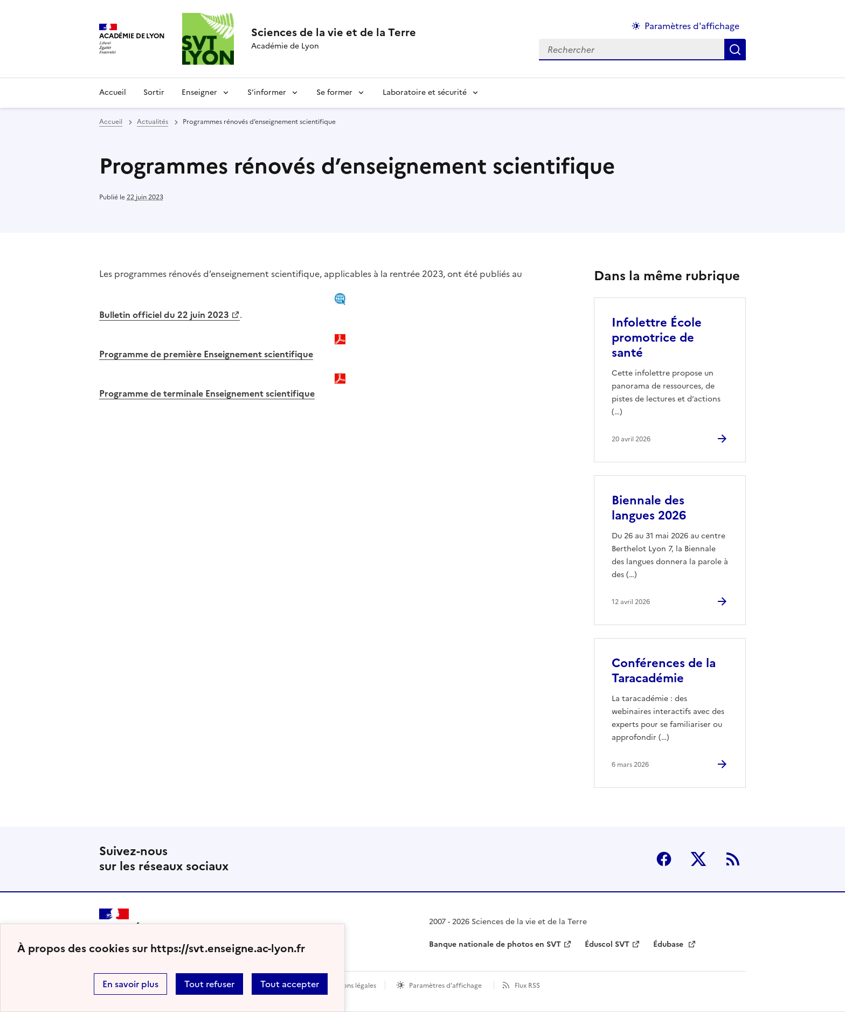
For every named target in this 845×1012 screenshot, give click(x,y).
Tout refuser (209, 984)
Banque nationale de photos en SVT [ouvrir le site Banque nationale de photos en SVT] (495, 944)
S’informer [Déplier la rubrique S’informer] (266, 92)
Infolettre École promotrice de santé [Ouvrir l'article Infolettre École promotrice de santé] (657, 338)
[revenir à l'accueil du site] (333, 32)
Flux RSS (527, 985)
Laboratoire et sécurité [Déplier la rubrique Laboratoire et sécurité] (425, 92)
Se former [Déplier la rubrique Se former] (334, 92)
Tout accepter (289, 984)
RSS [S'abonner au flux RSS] (733, 859)
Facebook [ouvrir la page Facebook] (664, 859)
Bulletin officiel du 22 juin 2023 (164, 314)
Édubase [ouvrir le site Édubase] (669, 944)
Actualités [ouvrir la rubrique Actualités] (152, 122)
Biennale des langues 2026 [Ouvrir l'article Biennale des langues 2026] (649, 507)
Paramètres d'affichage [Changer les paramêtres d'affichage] (692, 25)
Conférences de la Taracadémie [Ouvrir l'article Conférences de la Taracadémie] (664, 670)
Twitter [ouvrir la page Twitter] (698, 859)
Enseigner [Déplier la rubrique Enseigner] (199, 92)
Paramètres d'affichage (445, 985)
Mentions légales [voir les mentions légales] (350, 985)
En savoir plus (130, 984)
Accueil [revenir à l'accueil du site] (112, 92)
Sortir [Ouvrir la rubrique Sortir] (153, 92)
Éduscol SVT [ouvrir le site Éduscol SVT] (607, 944)
